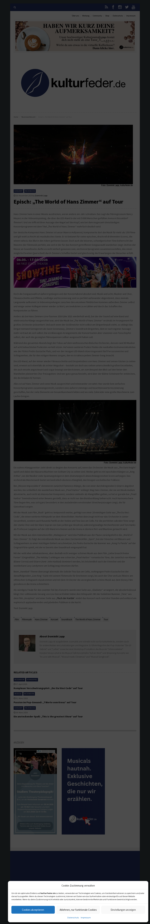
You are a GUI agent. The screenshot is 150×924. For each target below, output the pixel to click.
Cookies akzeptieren (33, 909)
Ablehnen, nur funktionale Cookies (78, 909)
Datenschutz (73, 917)
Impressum (86, 917)
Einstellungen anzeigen (123, 909)
